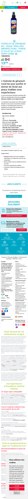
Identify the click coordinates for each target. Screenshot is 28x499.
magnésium (21, 369)
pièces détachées (9, 433)
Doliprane (14, 360)
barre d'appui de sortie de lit (18, 415)
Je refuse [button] (16, 489)
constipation (3, 365)
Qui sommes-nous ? (5, 273)
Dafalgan (14, 361)
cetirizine (14, 365)
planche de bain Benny (6, 425)
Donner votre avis (14, 196)
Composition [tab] (6, 146)
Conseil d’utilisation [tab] (8, 143)
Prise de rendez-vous (20, 265)
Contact (3, 275)
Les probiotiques (4, 488)
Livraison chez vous (19, 313)
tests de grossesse (13, 369)
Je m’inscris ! (21, 230)
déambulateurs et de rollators (19, 420)
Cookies (17, 277)
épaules (2, 397)
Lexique (17, 267)
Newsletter (3, 274)
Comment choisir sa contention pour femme (9, 404)
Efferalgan (8, 361)
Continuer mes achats (9, 75)
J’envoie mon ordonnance (14, 216)
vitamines (15, 370)
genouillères (13, 395)
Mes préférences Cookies (20, 278)
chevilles (11, 397)
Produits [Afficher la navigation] (13, 7)
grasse (2, 364)
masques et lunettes (15, 440)
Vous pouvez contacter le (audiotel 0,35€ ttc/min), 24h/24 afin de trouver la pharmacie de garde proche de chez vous (21, 296)
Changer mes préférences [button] (17, 493)
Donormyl (24, 366)
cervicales (23, 396)
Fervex (3, 366)
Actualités (17, 263)
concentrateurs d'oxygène (22, 438)
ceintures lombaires (20, 395)
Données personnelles (20, 275)
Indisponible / (11, 69)
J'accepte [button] (16, 486)
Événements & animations (21, 266)
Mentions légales (19, 274)
